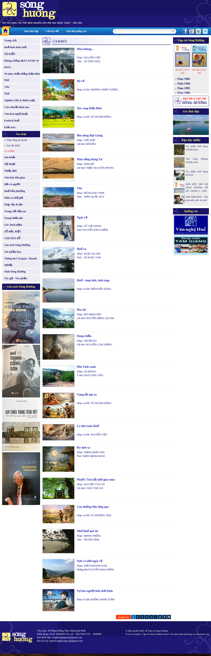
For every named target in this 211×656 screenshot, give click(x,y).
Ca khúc (10, 151)
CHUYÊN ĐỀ (12, 238)
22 (160, 617)
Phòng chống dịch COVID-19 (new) (21, 64)
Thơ (6, 93)
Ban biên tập (31, 31)
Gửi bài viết (52, 31)
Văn (6, 86)
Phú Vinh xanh (86, 366)
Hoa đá (81, 309)
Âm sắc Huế (13, 145)
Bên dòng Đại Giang (90, 135)
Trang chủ (10, 40)
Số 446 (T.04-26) (199, 71)
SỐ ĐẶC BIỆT (12, 231)
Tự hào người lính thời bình (95, 591)
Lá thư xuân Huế (88, 426)
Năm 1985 (183, 88)
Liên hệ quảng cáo (76, 31)
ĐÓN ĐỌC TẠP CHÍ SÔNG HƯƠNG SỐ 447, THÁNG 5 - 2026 (197, 187)
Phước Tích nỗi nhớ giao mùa (96, 479)
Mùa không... (85, 49)
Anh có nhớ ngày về (89, 561)
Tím (79, 188)
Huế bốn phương (14, 191)
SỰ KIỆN (9, 53)
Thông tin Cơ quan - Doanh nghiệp (20, 261)
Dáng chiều (84, 336)
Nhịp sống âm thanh (16, 140)
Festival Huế (11, 120)
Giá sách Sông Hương (17, 245)
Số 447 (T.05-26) (182, 71)
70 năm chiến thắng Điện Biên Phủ (22, 77)
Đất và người (12, 184)
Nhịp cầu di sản (13, 204)
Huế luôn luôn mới (15, 47)
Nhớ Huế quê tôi (87, 531)
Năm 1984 (183, 83)
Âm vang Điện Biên (89, 108)
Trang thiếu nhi (13, 218)
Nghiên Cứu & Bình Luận (19, 100)
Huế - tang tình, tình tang (93, 280)
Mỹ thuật (9, 164)
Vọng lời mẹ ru (87, 394)
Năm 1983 (183, 79)
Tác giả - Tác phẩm (15, 278)
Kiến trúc (10, 127)
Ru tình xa (83, 447)
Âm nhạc (21, 134)
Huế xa (81, 249)
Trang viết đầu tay (15, 211)
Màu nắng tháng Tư (89, 159)
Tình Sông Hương (15, 271)
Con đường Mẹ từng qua (93, 506)
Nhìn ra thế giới (13, 197)
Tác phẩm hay (12, 251)
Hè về (80, 81)
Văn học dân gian (14, 177)
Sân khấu (9, 157)
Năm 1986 (183, 92)
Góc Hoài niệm (13, 224)
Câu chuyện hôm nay (16, 107)
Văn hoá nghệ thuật (16, 113)
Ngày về (82, 217)
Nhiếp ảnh (10, 170)
